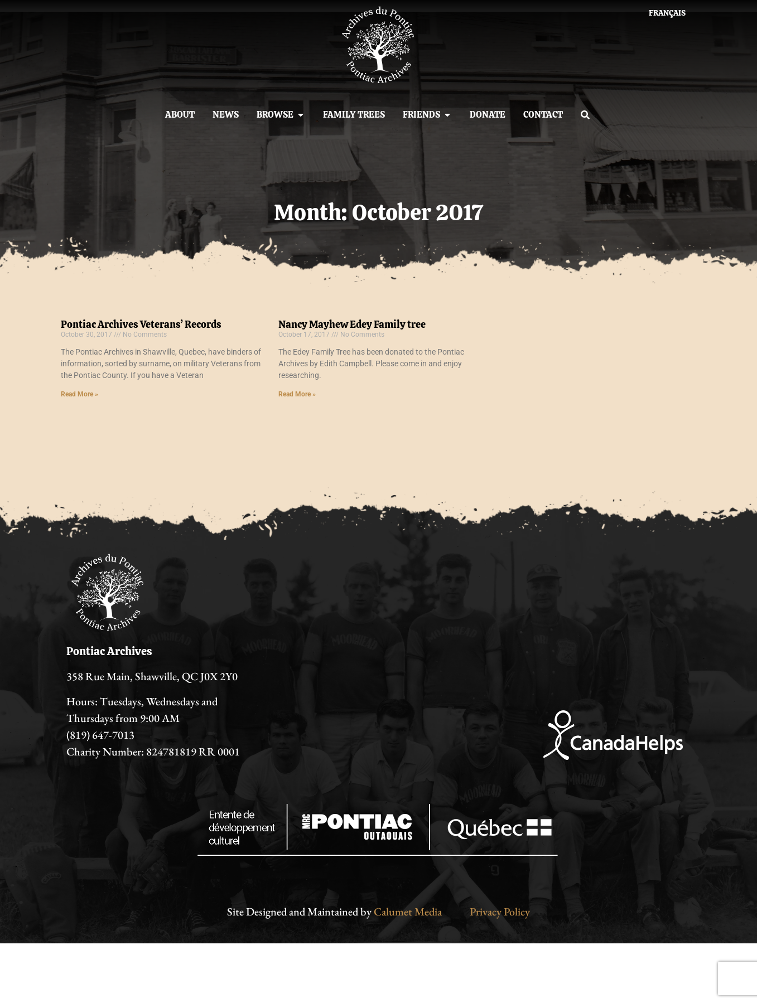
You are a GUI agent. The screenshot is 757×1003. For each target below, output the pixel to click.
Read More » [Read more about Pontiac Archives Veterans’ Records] (79, 394)
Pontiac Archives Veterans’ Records (141, 324)
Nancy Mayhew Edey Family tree (352, 324)
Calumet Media (408, 911)
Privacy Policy (500, 911)
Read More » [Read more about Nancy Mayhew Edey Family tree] (297, 394)
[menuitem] (667, 13)
